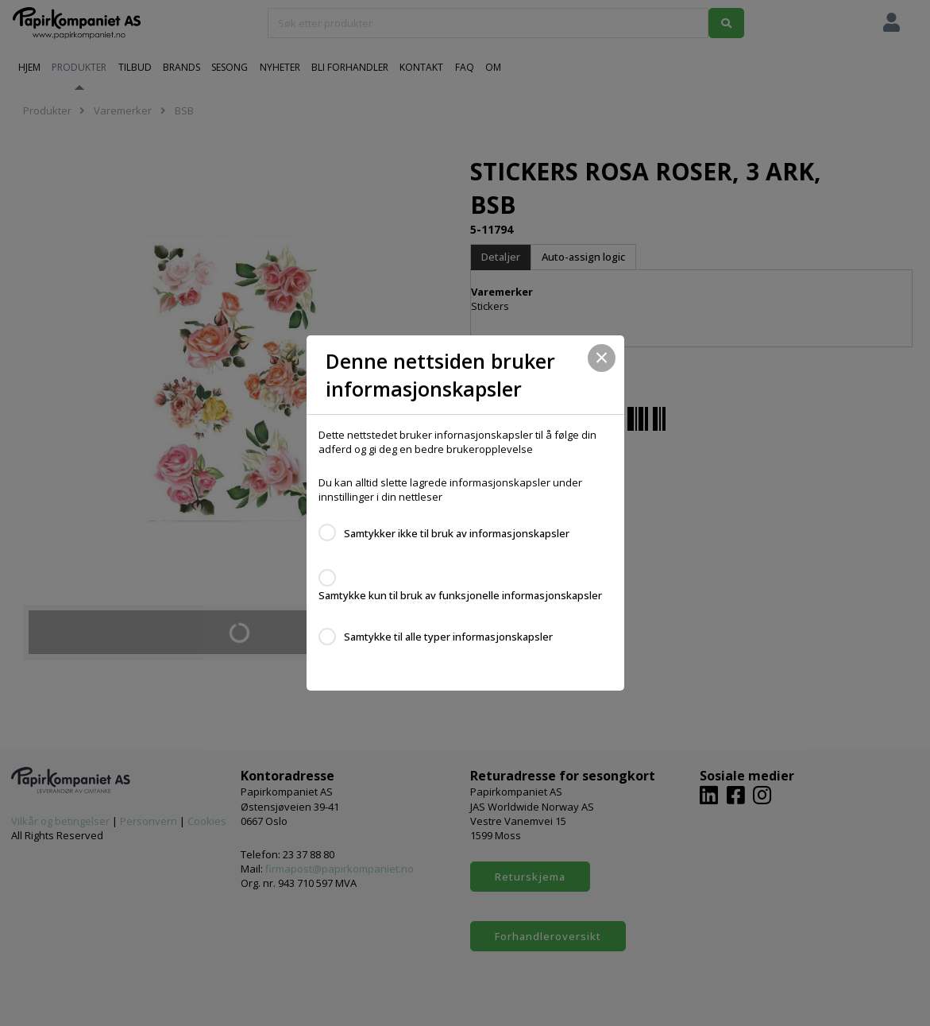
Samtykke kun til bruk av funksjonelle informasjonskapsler (460, 595)
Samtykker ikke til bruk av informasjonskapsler (456, 533)
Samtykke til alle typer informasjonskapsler (448, 636)
